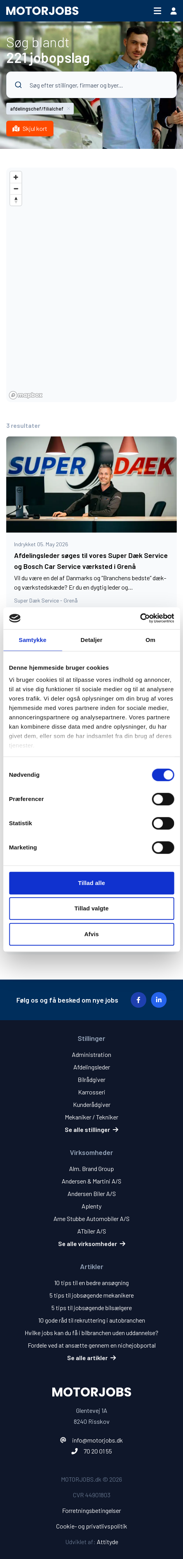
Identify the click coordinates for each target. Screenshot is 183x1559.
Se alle (91, 1129)
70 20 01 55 (98, 1451)
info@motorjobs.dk (97, 1440)
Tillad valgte (92, 908)
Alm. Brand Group (91, 1168)
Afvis (91, 934)
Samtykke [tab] (32, 639)
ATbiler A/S (91, 1231)
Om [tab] (150, 639)
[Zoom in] (15, 177)
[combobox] (91, 93)
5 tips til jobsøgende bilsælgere (92, 1307)
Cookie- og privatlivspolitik (91, 1526)
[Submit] (16, 85)
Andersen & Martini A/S (91, 1181)
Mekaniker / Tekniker (91, 1117)
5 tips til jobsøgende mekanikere (92, 1295)
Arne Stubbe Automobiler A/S (91, 1218)
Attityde (107, 1541)
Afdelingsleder (91, 1067)
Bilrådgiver (91, 1079)
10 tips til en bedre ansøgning (91, 1282)
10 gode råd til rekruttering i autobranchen (91, 1320)
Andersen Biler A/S (92, 1193)
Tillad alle (91, 883)
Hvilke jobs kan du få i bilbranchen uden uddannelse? (91, 1332)
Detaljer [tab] (92, 639)
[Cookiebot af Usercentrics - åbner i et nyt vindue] (140, 618)
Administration (91, 1054)
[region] (91, 285)
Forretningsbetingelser (91, 1510)
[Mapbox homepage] (26, 395)
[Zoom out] (15, 188)
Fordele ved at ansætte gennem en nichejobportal (92, 1345)
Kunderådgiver (91, 1104)
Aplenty (91, 1206)
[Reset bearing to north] (15, 200)
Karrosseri (91, 1092)
